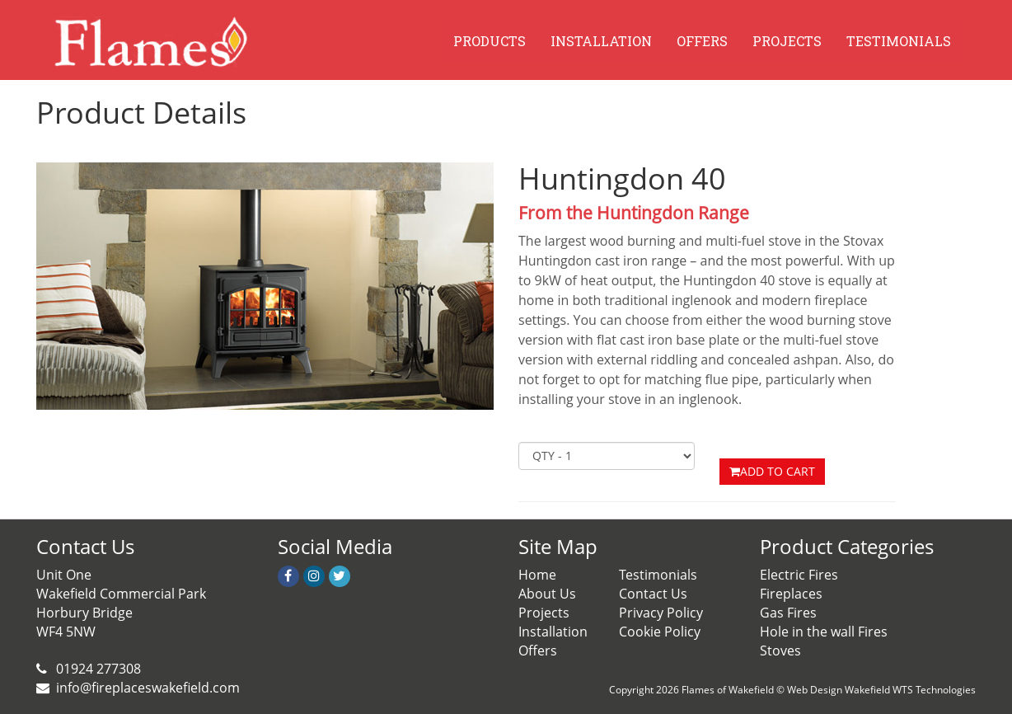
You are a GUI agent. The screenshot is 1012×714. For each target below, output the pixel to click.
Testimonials (658, 575)
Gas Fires (788, 613)
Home (537, 575)
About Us (547, 594)
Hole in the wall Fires (824, 631)
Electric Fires (799, 575)
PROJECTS (787, 40)
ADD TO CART (772, 471)
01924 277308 (97, 669)
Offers (537, 650)
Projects (543, 613)
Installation (553, 631)
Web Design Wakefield (838, 690)
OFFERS (702, 40)
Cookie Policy (659, 631)
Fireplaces (791, 594)
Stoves (780, 650)
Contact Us (653, 594)
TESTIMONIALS (898, 40)
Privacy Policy (661, 613)
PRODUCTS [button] (489, 40)
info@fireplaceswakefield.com (148, 688)
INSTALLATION (601, 40)
